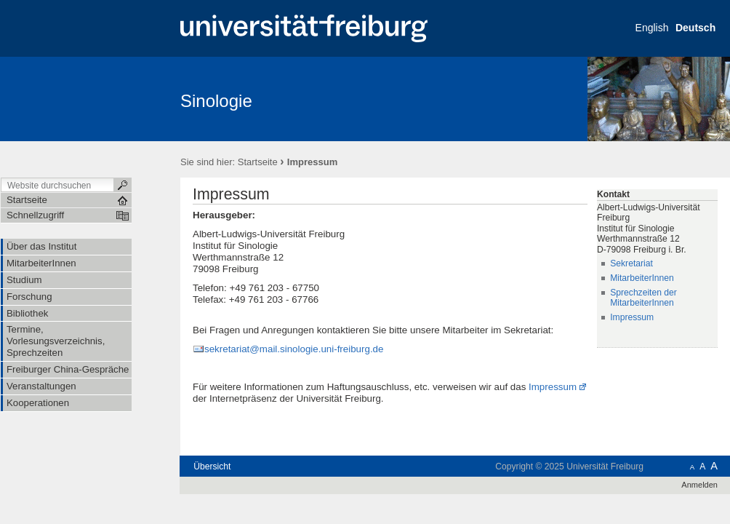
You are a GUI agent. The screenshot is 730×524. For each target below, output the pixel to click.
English (652, 27)
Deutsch (695, 27)
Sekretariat (631, 263)
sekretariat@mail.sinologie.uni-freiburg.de (293, 349)
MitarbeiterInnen (642, 278)
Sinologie (216, 101)
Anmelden (699, 484)
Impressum (553, 386)
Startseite (258, 161)
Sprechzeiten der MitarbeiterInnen (643, 298)
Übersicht (211, 466)
